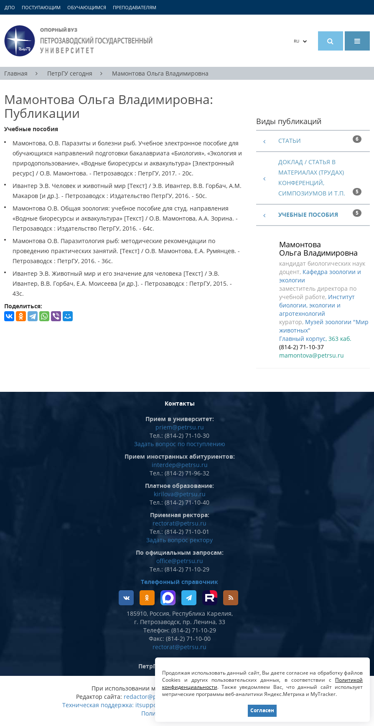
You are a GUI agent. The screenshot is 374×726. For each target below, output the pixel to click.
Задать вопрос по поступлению (179, 444)
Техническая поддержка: (98, 705)
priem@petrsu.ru (179, 427)
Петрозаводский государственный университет (79, 40)
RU (300, 41)
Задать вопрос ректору (179, 540)
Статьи (289, 141)
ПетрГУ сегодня (69, 73)
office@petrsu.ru (179, 561)
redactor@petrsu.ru (151, 697)
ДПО (10, 7)
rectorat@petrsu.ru (179, 523)
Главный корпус (302, 339)
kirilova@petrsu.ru (180, 494)
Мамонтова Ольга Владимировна (160, 73)
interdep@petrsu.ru (180, 465)
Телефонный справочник (179, 582)
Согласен (262, 710)
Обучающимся (86, 7)
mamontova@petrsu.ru (311, 355)
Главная (16, 73)
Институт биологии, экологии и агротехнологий (317, 305)
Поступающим (41, 7)
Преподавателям (134, 7)
